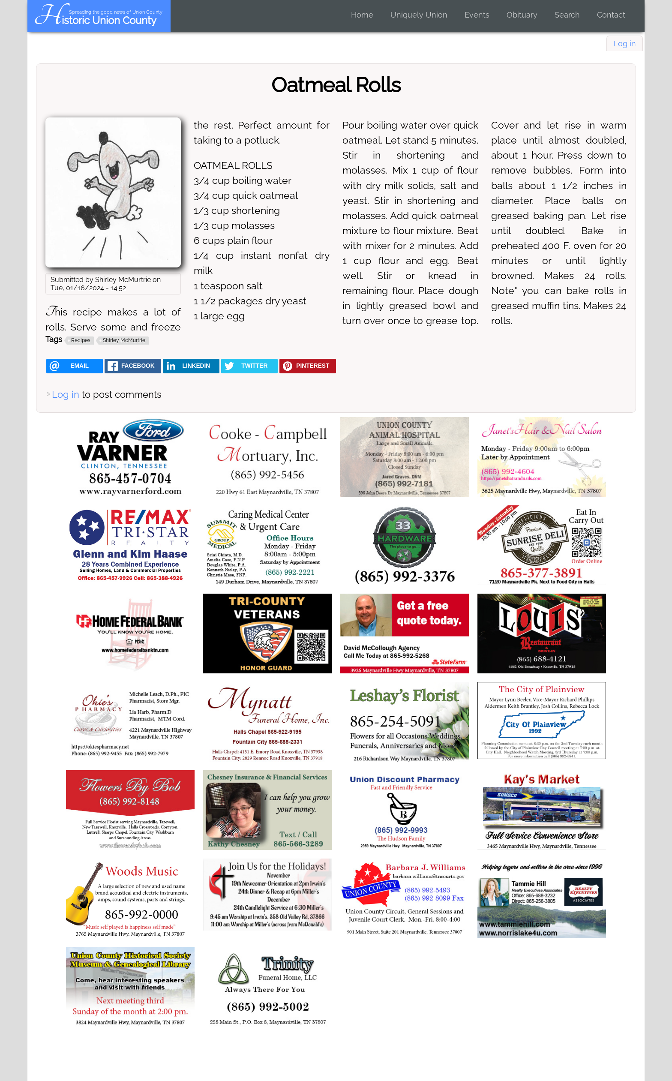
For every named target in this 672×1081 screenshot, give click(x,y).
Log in (624, 43)
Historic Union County (94, 20)
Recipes (80, 340)
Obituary (522, 14)
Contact (611, 14)
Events (477, 14)
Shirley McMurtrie (124, 340)
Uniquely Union (418, 14)
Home (362, 14)
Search (567, 14)
